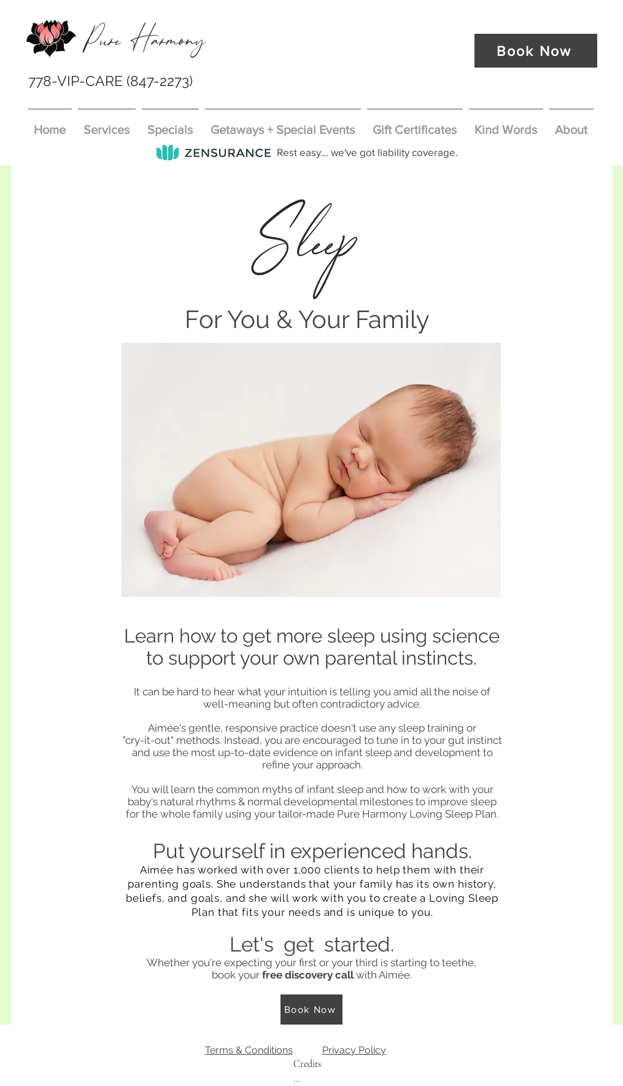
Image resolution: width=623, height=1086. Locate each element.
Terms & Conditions (249, 1050)
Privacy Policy (354, 1050)
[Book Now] (535, 51)
